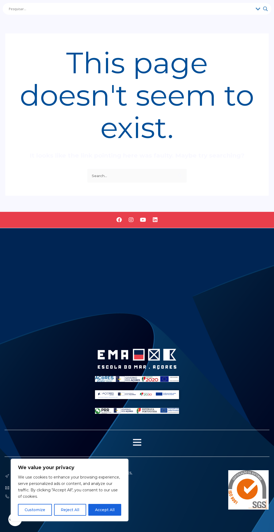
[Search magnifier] (265, 9)
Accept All (105, 509)
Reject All (70, 509)
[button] (137, 443)
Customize (35, 509)
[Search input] (131, 9)
